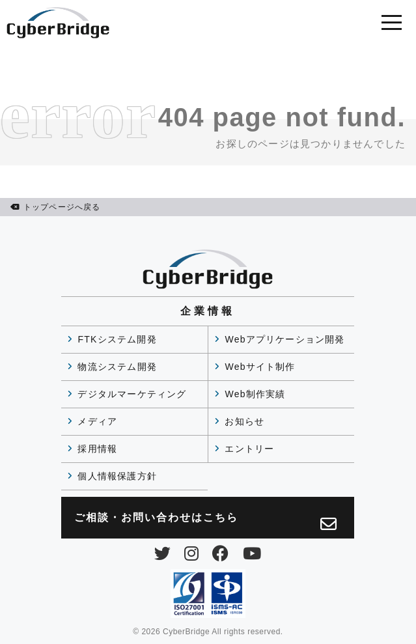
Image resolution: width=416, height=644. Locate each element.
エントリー (249, 448)
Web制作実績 (255, 394)
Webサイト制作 (260, 366)
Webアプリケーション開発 (284, 339)
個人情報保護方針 (117, 476)
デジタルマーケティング (131, 394)
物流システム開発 (117, 366)
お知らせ (244, 421)
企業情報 (207, 310)
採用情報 (97, 448)
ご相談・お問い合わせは (206, 522)
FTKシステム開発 (116, 339)
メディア (97, 421)
